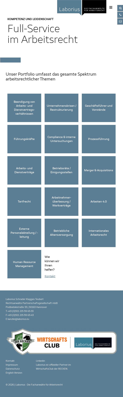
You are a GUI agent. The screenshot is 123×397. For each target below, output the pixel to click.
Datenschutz (13, 368)
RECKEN (62, 368)
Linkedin (40, 360)
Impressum (12, 364)
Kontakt (10, 360)
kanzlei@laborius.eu (18, 319)
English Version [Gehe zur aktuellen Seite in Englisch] (14, 372)
